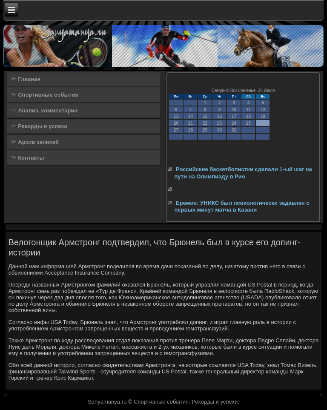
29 (205, 130)
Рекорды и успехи (42, 126)
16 (219, 116)
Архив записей (38, 142)
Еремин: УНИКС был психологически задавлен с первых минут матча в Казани (241, 206)
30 (219, 130)
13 (176, 116)
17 (234, 116)
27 (176, 130)
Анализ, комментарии (47, 110)
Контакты (31, 158)
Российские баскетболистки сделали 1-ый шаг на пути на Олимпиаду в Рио (243, 172)
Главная (29, 79)
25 (248, 123)
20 (176, 123)
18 (248, 116)
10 (234, 109)
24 (234, 123)
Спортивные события (48, 95)
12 (263, 109)
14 (190, 116)
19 (263, 116)
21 (190, 123)
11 (248, 109)
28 (190, 130)
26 (263, 123)
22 (205, 123)
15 (205, 116)
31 (234, 130)
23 (219, 123)
